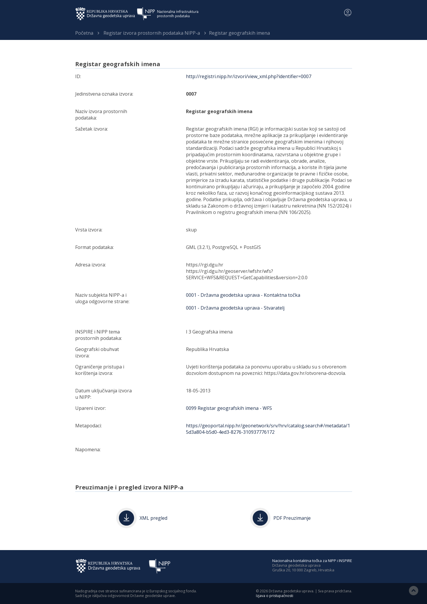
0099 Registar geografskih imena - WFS (229, 408)
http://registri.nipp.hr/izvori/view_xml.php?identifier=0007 (248, 76)
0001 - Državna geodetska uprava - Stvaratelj (235, 308)
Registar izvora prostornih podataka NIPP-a (151, 33)
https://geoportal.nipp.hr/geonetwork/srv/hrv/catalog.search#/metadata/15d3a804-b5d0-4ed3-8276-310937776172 (268, 428)
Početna (84, 33)
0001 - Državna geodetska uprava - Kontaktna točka (243, 295)
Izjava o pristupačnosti (274, 595)
